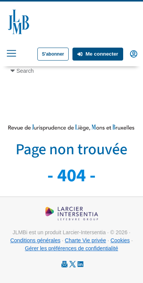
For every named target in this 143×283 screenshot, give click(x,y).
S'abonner (53, 54)
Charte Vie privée (85, 240)
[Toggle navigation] (11, 53)
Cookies (120, 240)
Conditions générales (35, 240)
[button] (133, 53)
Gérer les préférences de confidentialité (71, 248)
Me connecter (97, 54)
